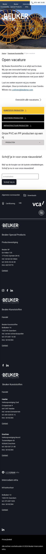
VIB (20, 203)
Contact (5, 270)
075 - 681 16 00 (39, 2)
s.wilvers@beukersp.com (22, 89)
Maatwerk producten (13, 118)
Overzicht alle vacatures (27, 99)
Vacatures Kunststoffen (15, 53)
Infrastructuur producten (16, 125)
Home (4, 53)
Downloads (31, 195)
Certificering (10, 203)
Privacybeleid (7, 539)
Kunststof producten (14, 110)
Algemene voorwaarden (11, 195)
